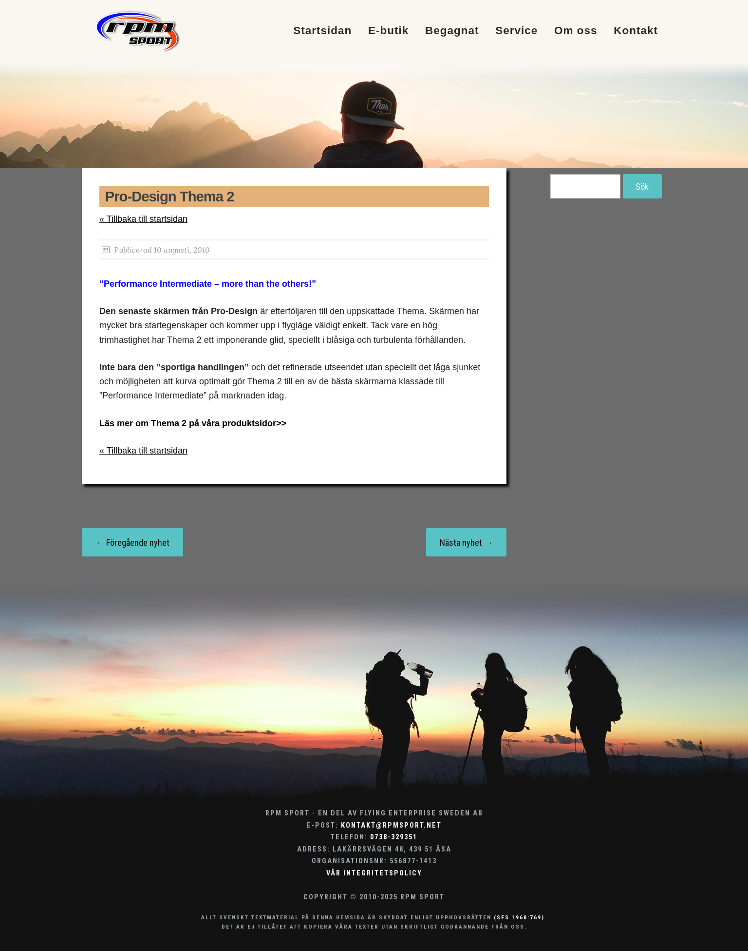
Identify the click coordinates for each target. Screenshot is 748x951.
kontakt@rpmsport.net (391, 825)
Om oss (576, 31)
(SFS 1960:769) (519, 917)
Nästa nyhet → (466, 542)
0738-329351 (393, 837)
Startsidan (322, 31)
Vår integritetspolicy (374, 873)
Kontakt (636, 31)
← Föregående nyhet (132, 542)
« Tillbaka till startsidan (143, 219)
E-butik (388, 31)
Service (516, 31)
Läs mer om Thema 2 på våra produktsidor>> (192, 423)
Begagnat (452, 31)
